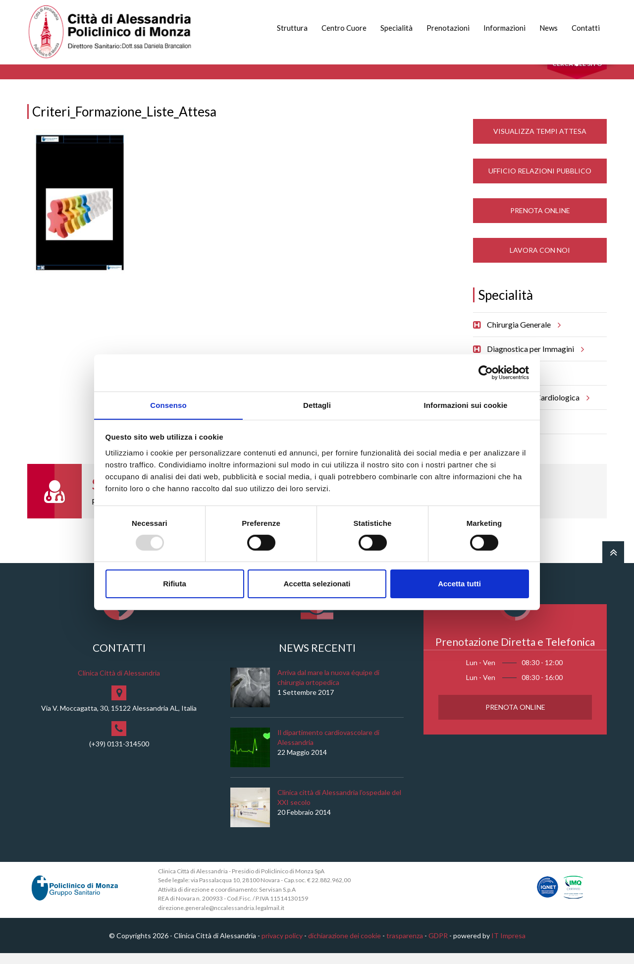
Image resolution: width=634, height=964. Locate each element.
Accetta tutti (459, 584)
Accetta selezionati (316, 584)
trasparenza (404, 946)
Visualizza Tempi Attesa (539, 141)
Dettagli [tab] (317, 404)
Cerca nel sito (577, 74)
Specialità (396, 27)
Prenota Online (540, 221)
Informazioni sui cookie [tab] (466, 404)
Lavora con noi (540, 260)
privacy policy (282, 946)
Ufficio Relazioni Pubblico (539, 181)
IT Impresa (508, 946)
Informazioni (504, 27)
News (548, 27)
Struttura (292, 27)
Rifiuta (174, 584)
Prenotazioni (448, 27)
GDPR (438, 946)
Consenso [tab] (168, 404)
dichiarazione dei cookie (344, 946)
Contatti (586, 27)
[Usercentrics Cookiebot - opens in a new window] (485, 372)
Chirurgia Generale (522, 335)
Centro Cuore (344, 27)
